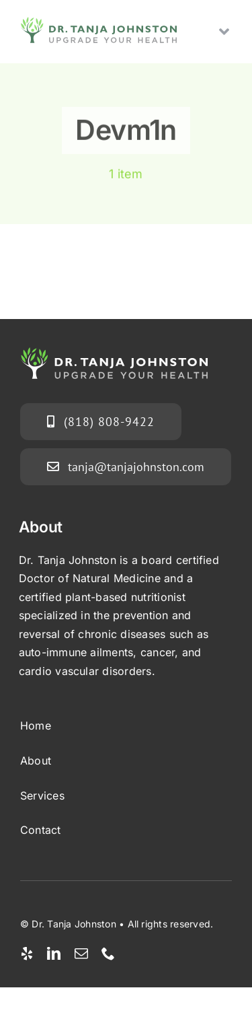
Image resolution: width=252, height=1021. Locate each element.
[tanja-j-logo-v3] (98, 22)
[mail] (81, 953)
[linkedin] (53, 953)
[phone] (108, 953)
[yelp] (27, 953)
